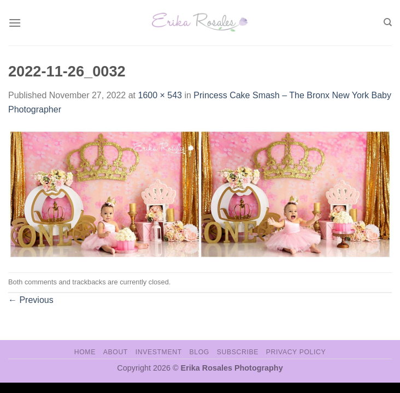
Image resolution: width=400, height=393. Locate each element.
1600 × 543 (160, 95)
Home (85, 352)
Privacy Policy (296, 352)
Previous (31, 300)
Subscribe (237, 352)
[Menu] (14, 22)
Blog (199, 352)
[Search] (388, 22)
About (115, 352)
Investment (159, 352)
